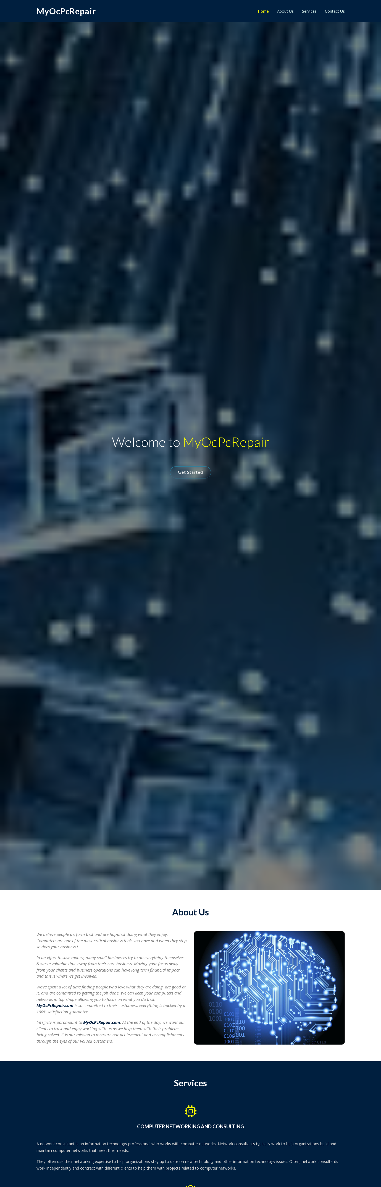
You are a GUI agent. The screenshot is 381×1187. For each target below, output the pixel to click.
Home (263, 11)
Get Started (190, 472)
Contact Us (335, 11)
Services (309, 11)
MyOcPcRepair (66, 11)
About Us (285, 11)
